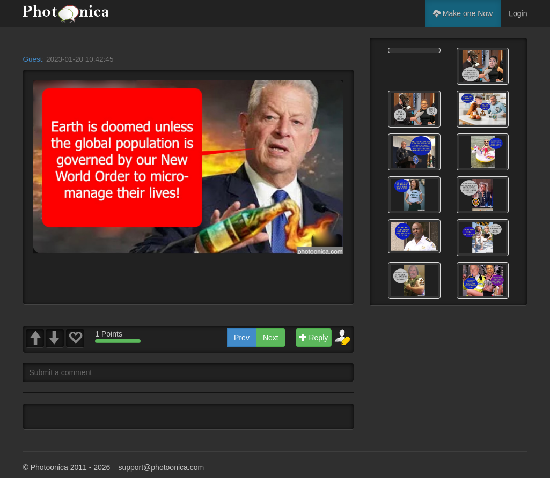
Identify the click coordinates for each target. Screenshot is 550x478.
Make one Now (463, 13)
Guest (32, 59)
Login (518, 13)
